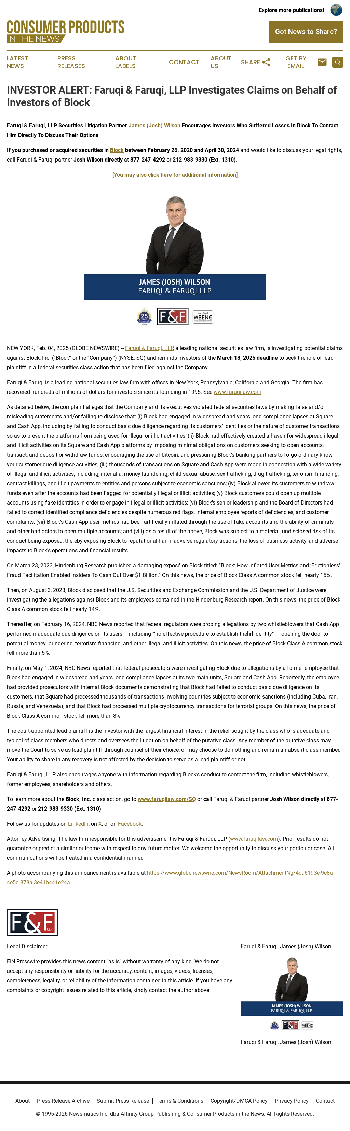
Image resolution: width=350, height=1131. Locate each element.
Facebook (130, 823)
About (22, 1101)
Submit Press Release (123, 1101)
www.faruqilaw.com (237, 392)
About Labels (125, 62)
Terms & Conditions (179, 1101)
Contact (184, 62)
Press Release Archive (63, 1101)
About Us (221, 62)
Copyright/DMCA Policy (239, 1101)
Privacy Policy (292, 1101)
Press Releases (71, 62)
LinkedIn (78, 823)
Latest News (17, 62)
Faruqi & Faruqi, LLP (149, 348)
